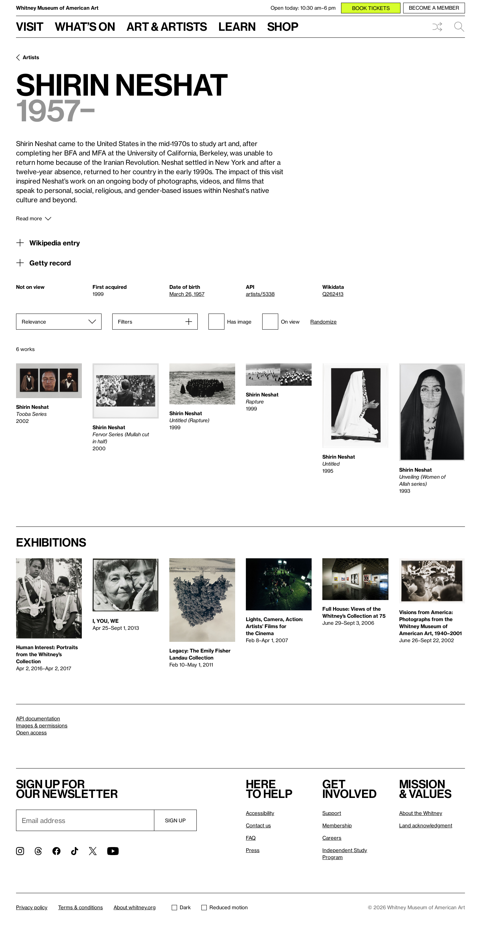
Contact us (258, 825)
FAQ (251, 838)
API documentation (38, 718)
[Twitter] (93, 851)
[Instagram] (20, 851)
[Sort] (59, 322)
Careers (331, 838)
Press (253, 850)
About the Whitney (420, 813)
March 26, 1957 (186, 294)
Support (331, 813)
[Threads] (38, 851)
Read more (29, 218)
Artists (31, 57)
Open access (31, 732)
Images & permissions (41, 725)
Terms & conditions (80, 907)
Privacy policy (31, 907)
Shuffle (437, 26)
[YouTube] (113, 851)
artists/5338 (260, 294)
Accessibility (260, 813)
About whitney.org (135, 907)
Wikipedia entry (48, 243)
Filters (125, 322)
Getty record (43, 263)
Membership (337, 825)
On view (281, 322)
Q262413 (332, 294)
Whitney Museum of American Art (57, 8)
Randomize (323, 321)
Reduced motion (224, 907)
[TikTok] (75, 851)
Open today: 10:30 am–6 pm (303, 8)
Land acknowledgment (425, 825)
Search (459, 26)
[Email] (85, 820)
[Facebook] (56, 851)
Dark (181, 907)
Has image (230, 322)
